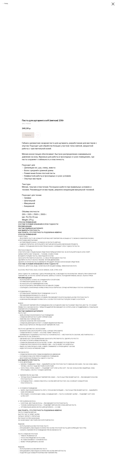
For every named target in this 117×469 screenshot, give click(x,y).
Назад (6, 3)
